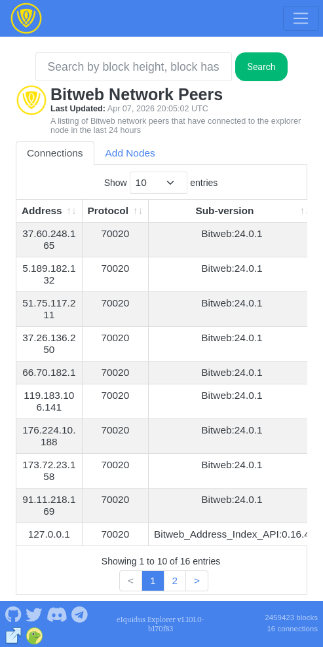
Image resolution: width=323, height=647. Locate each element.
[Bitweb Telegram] (80, 613)
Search (262, 67)
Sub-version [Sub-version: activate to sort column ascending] (224, 210)
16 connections (292, 629)
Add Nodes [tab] (130, 152)
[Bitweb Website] (13, 634)
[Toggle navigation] (300, 18)
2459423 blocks (291, 617)
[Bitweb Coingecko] (34, 634)
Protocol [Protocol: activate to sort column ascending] (108, 210)
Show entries (161, 182)
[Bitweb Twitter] (34, 613)
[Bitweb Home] (26, 18)
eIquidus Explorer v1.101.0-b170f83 (160, 624)
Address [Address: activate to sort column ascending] (42, 210)
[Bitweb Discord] (56, 613)
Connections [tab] (55, 152)
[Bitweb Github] (13, 613)
